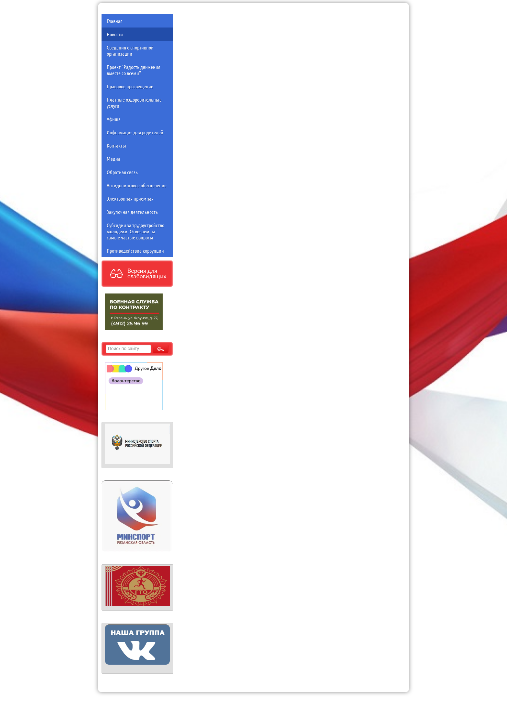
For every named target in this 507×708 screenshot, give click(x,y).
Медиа (113, 159)
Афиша (114, 119)
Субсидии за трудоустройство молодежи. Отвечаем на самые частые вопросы (135, 231)
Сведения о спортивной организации (130, 50)
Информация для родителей (135, 132)
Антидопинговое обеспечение (137, 185)
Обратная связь (122, 172)
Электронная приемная (130, 198)
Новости (115, 34)
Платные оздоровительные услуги (134, 102)
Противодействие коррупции (135, 251)
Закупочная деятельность (132, 212)
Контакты (116, 145)
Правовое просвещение (130, 86)
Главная (115, 21)
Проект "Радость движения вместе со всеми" (133, 70)
